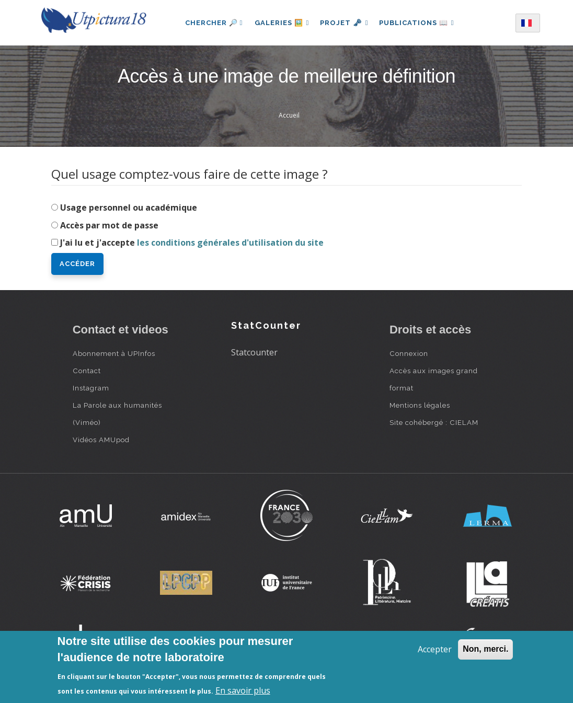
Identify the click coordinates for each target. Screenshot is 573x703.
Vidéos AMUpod (101, 439)
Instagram (91, 388)
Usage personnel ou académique (128, 207)
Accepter (435, 649)
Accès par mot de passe (109, 225)
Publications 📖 (418, 23)
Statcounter (254, 352)
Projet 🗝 (344, 23)
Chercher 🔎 (211, 23)
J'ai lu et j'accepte (192, 242)
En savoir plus (242, 690)
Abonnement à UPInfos (114, 353)
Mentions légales (419, 405)
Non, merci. (485, 648)
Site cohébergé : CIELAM (433, 422)
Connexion (408, 353)
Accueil (289, 115)
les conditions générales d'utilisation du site (230, 242)
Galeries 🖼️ (280, 23)
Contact (87, 370)
